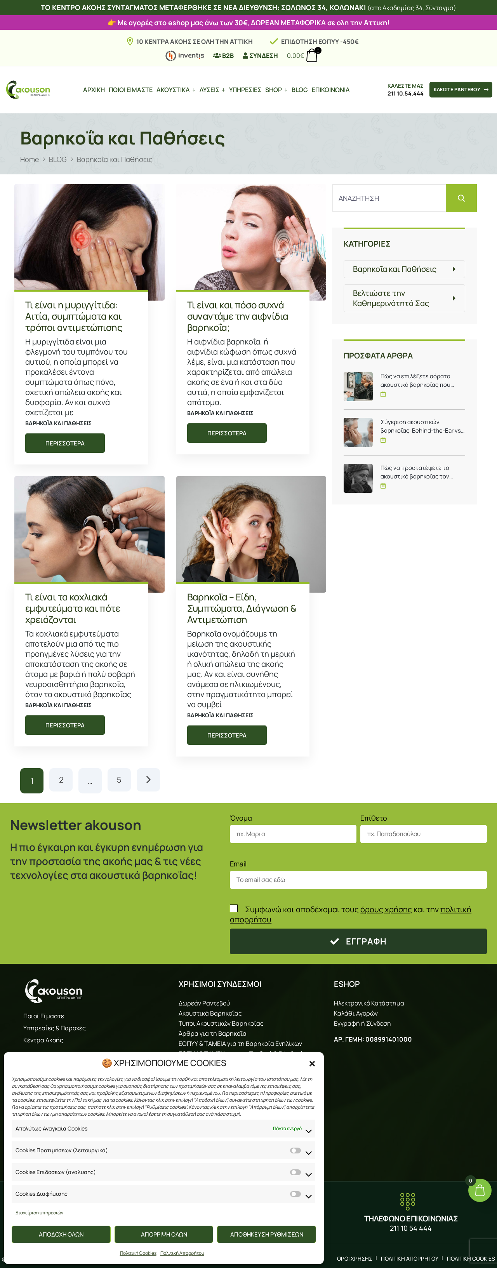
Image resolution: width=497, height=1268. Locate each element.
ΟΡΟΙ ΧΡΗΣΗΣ (354, 1256)
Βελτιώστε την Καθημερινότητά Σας (391, 298)
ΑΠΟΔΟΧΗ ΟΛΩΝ (61, 1234)
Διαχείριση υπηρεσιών (39, 1212)
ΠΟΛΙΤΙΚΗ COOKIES (471, 1256)
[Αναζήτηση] (461, 198)
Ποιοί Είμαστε (43, 1014)
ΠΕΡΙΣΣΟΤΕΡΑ (65, 443)
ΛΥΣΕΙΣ (208, 89)
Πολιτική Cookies (138, 1253)
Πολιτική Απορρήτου (182, 1253)
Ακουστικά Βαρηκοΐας (210, 1011)
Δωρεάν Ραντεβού (204, 1001)
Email (238, 861)
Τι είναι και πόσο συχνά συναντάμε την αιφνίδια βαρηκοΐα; (237, 316)
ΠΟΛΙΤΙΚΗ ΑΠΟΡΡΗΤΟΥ (409, 1256)
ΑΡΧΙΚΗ (92, 89)
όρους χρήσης (386, 907)
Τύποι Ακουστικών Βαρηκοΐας (221, 1021)
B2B (223, 55)
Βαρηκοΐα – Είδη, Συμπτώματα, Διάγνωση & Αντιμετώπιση (242, 608)
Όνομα (241, 816)
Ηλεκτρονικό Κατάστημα (369, 1001)
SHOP (272, 89)
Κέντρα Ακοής (43, 1038)
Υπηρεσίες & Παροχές (54, 1026)
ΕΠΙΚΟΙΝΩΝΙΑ (329, 89)
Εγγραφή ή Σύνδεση (362, 1021)
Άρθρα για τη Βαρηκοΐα (213, 1031)
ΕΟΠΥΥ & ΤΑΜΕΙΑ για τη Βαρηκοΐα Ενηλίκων (240, 1041)
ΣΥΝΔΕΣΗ (260, 55)
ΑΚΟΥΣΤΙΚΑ (171, 89)
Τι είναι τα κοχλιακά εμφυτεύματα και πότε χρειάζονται (72, 608)
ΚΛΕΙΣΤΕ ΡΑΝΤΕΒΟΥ (459, 89)
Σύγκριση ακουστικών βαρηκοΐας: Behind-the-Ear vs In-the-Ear (421, 426)
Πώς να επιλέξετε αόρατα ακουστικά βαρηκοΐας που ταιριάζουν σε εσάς (415, 380)
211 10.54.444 (401, 93)
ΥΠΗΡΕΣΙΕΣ (244, 89)
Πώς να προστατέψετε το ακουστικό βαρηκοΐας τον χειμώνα (415, 472)
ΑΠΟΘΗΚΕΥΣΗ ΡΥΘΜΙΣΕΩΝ (266, 1234)
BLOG (298, 89)
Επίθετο (373, 816)
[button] (312, 1063)
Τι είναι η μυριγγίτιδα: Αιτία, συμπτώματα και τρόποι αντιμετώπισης (73, 316)
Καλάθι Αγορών (356, 1011)
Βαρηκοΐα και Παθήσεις (58, 423)
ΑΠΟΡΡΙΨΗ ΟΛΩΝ (164, 1234)
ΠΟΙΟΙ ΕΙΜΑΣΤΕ (129, 89)
